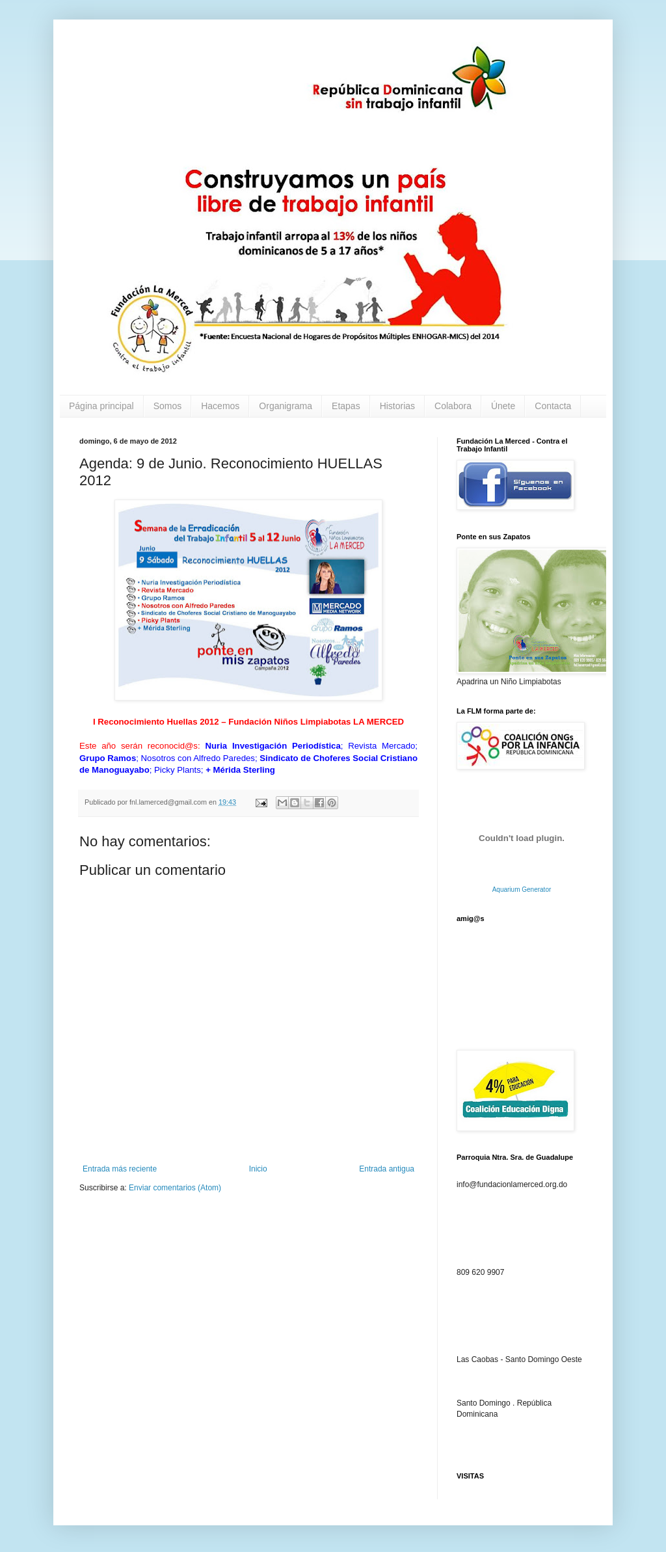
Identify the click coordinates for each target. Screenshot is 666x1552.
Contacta (553, 406)
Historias (397, 406)
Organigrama (285, 406)
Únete (503, 406)
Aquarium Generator (522, 889)
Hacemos (220, 406)
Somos (167, 406)
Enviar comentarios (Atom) (175, 1187)
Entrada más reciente (120, 1168)
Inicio (258, 1168)
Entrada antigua (386, 1168)
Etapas (346, 406)
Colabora (453, 406)
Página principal (101, 406)
